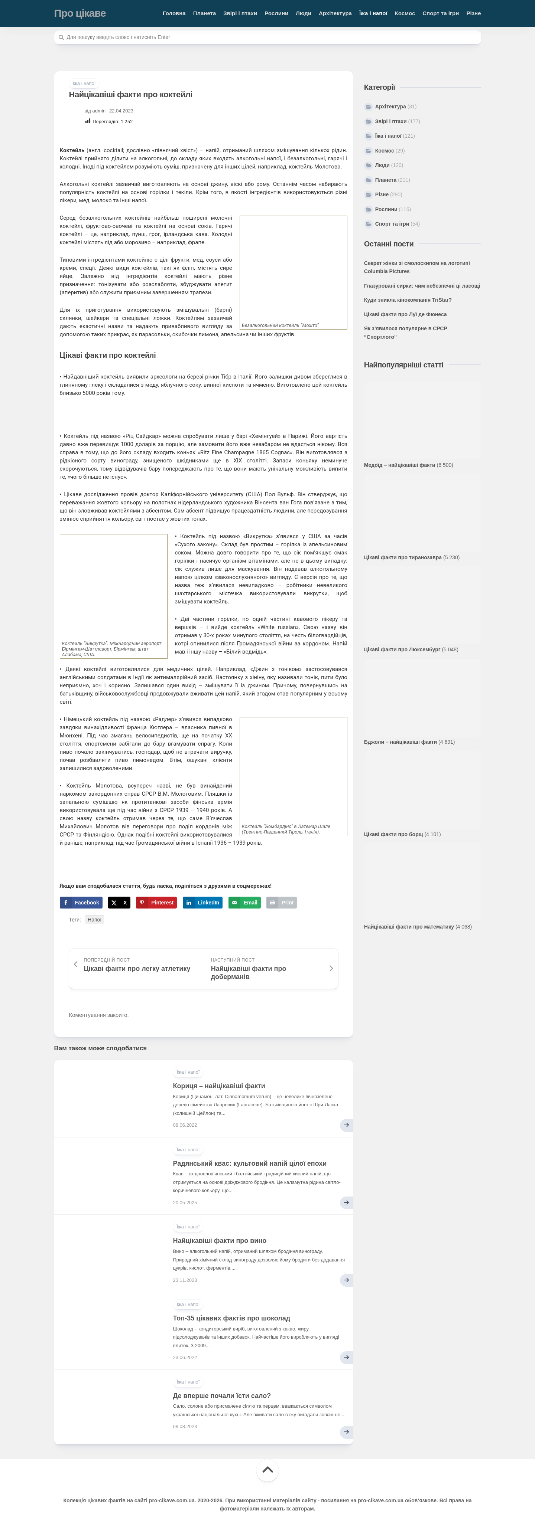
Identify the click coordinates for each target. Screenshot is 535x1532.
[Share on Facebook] (81, 903)
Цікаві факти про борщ (393, 834)
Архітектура (335, 13)
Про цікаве (80, 13)
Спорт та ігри (440, 13)
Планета (204, 13)
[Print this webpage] (281, 903)
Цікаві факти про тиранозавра (403, 557)
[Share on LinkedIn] (203, 903)
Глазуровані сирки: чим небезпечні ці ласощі (422, 286)
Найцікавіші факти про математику (409, 927)
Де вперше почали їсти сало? (222, 1396)
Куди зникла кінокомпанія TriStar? (408, 300)
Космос (405, 13)
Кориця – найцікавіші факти (219, 1086)
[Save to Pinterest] (156, 903)
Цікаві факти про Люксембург (402, 649)
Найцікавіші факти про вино (220, 1240)
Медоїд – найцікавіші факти (399, 465)
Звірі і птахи (240, 13)
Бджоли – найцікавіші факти (400, 742)
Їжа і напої (373, 13)
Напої (94, 920)
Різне (473, 13)
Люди (303, 13)
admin (99, 111)
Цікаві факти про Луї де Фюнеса (405, 314)
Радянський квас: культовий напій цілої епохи (250, 1163)
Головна (174, 13)
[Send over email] (244, 903)
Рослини (276, 13)
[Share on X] (119, 903)
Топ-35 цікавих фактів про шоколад (232, 1318)
